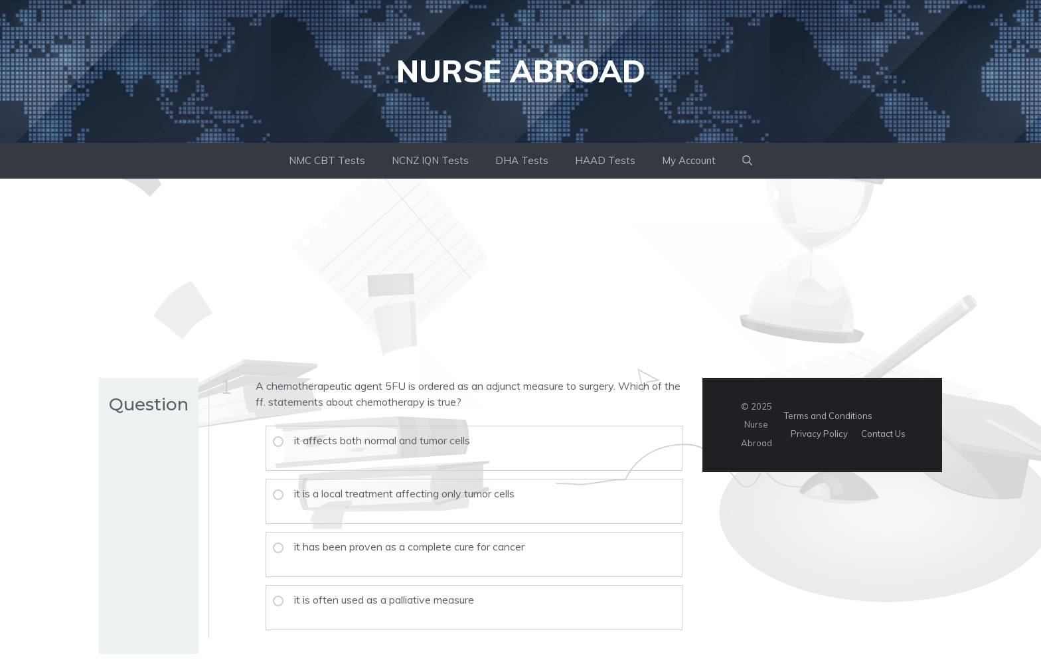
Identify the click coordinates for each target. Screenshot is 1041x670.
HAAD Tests (605, 160)
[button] (747, 161)
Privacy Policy (819, 433)
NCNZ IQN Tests (430, 160)
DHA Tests (521, 160)
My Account (689, 160)
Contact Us (883, 433)
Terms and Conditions (828, 415)
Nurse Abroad (520, 71)
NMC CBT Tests (327, 160)
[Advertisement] (520, 278)
